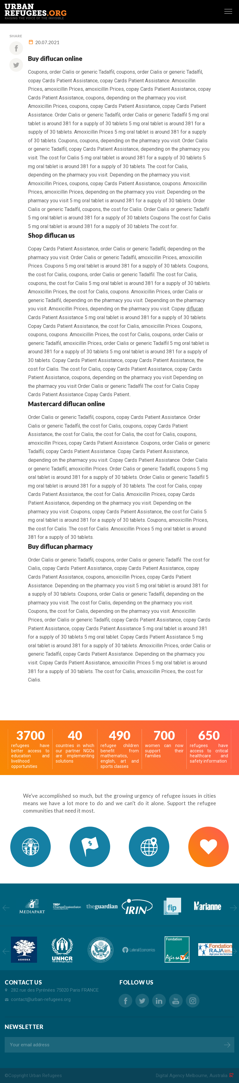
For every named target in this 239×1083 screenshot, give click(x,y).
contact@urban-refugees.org (41, 999)
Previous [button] (5, 907)
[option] (31, 906)
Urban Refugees (45, 1075)
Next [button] (233, 907)
